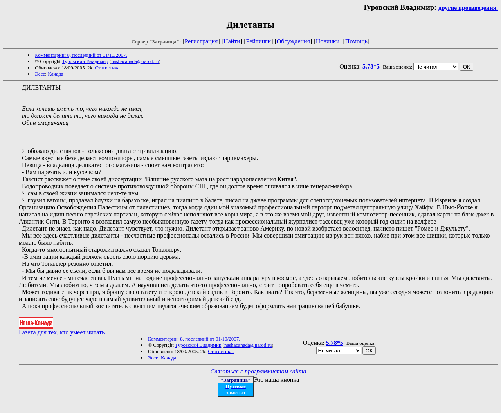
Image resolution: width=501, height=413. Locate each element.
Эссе (40, 74)
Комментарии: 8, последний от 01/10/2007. (81, 55)
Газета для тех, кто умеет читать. (62, 329)
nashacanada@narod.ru (135, 61)
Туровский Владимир (85, 61)
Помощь (356, 41)
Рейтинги (258, 41)
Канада (55, 74)
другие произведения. (468, 7)
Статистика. (108, 67)
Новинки (328, 41)
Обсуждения (293, 41)
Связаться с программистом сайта (258, 371)
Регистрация (201, 41)
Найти (231, 41)
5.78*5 (371, 66)
